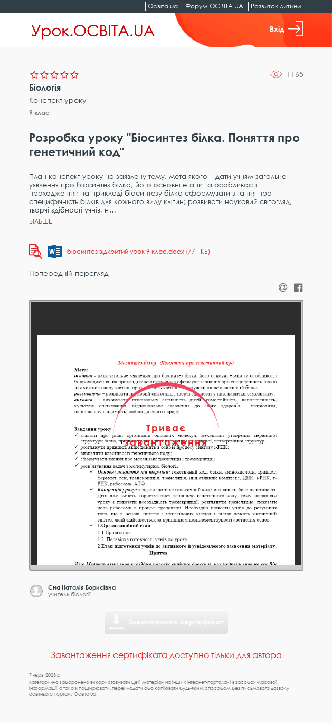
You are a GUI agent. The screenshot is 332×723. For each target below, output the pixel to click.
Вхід (286, 28)
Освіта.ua (163, 6)
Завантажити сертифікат (176, 621)
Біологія (45, 87)
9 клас (39, 113)
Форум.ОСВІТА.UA (214, 6)
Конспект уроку (58, 99)
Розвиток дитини (276, 6)
